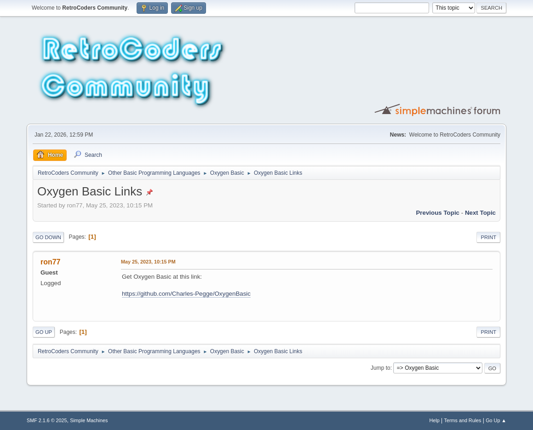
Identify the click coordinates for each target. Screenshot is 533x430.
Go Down (48, 237)
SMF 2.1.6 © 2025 (47, 420)
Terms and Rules (462, 420)
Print (488, 237)
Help (435, 420)
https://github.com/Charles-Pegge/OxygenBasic (186, 293)
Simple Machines (89, 420)
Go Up (43, 332)
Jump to (380, 368)
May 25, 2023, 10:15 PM (148, 261)
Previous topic (437, 212)
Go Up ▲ (496, 420)
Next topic (480, 212)
